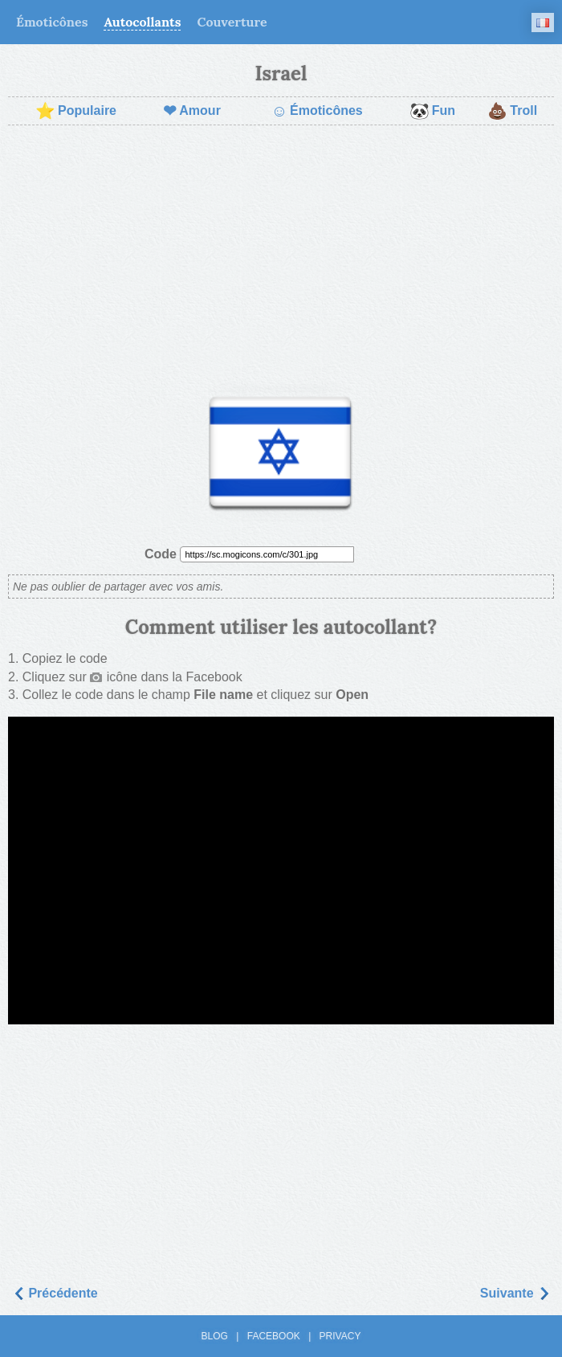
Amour (192, 111)
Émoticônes (52, 22)
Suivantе (515, 1293)
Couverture (232, 22)
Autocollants (142, 22)
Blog (215, 1336)
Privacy (340, 1336)
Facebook (273, 1336)
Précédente (55, 1293)
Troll (512, 111)
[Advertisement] (281, 253)
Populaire (75, 111)
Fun (432, 111)
